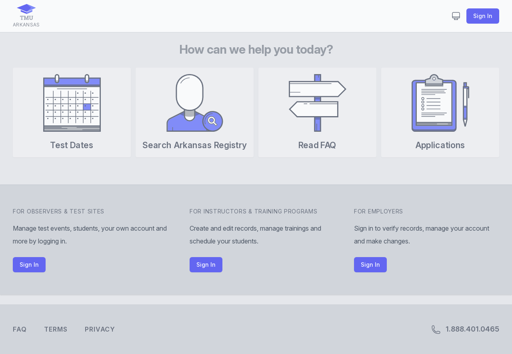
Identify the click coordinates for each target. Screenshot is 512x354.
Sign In (482, 15)
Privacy (100, 329)
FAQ (19, 329)
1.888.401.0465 (465, 329)
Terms (55, 329)
